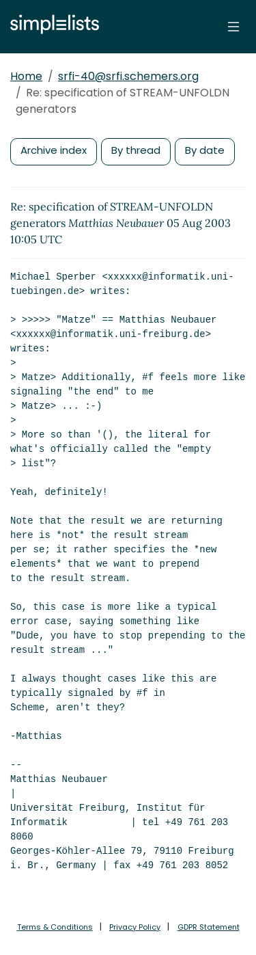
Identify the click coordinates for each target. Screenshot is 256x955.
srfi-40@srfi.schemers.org (128, 76)
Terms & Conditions (55, 927)
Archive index (53, 150)
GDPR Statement (208, 927)
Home (26, 76)
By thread (135, 150)
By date (205, 150)
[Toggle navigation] (233, 26)
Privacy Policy (134, 927)
